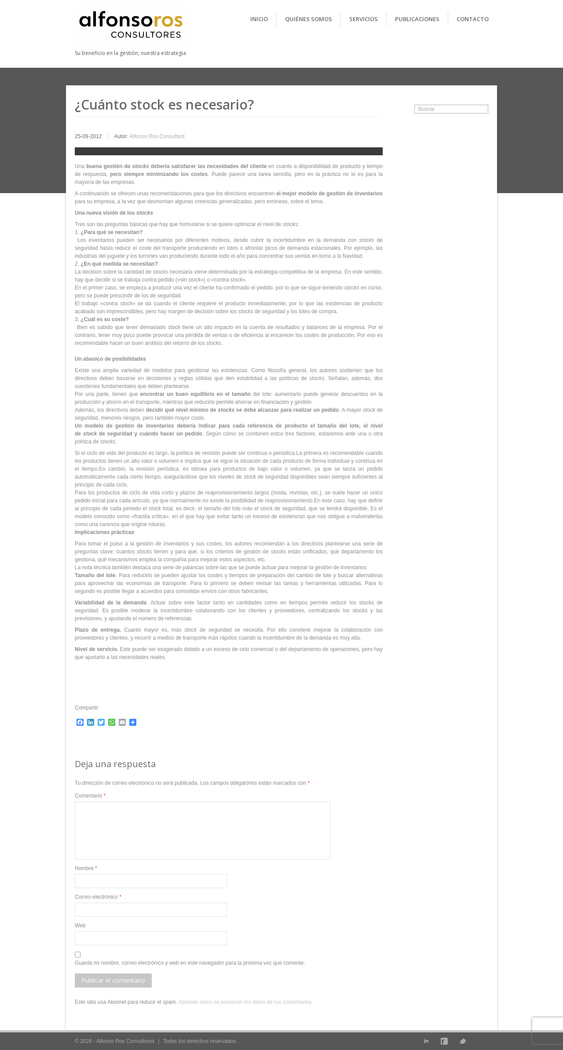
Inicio (259, 19)
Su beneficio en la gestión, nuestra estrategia (130, 53)
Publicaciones (417, 19)
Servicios (363, 19)
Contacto (473, 19)
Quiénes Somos (308, 19)
